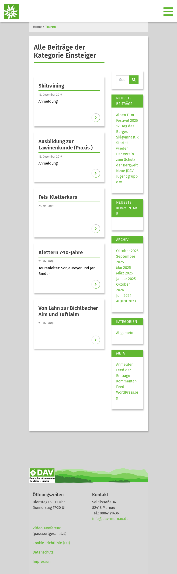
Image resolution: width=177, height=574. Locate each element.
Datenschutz (43, 552)
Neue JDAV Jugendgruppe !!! (127, 176)
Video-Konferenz (47, 528)
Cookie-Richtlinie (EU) (51, 543)
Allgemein (124, 333)
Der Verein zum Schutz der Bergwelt (127, 159)
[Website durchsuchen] (122, 79)
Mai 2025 (123, 267)
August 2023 (126, 301)
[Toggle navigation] (169, 12)
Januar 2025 (126, 279)
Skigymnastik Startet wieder (127, 143)
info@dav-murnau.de (110, 519)
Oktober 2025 (127, 251)
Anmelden (124, 364)
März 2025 (124, 273)
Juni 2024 (124, 295)
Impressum (42, 561)
